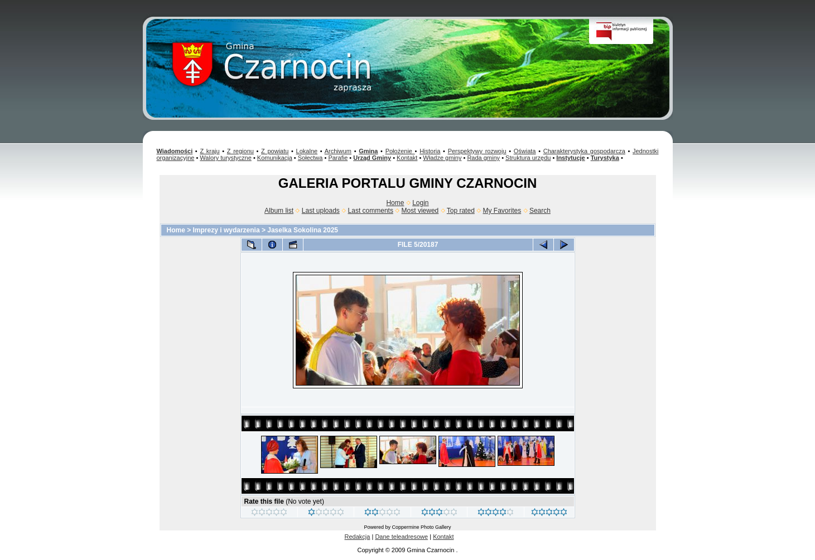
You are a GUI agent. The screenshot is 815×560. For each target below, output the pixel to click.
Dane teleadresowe (401, 536)
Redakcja (357, 536)
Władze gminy (442, 157)
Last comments (370, 211)
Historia (429, 151)
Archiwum (338, 151)
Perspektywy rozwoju (477, 151)
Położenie (400, 151)
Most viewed (420, 211)
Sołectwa (310, 157)
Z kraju (209, 151)
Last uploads (321, 211)
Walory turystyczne (226, 157)
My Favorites (502, 211)
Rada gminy (483, 157)
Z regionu (240, 151)
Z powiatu (274, 151)
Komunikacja (274, 157)
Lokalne (307, 151)
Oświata (525, 151)
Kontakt (407, 157)
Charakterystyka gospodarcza (584, 151)
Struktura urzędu (528, 157)
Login (420, 203)
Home (395, 203)
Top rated (461, 211)
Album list (278, 211)
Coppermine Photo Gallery (421, 527)
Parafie (338, 157)
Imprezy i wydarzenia (226, 230)
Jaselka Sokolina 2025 (302, 230)
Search (540, 211)
